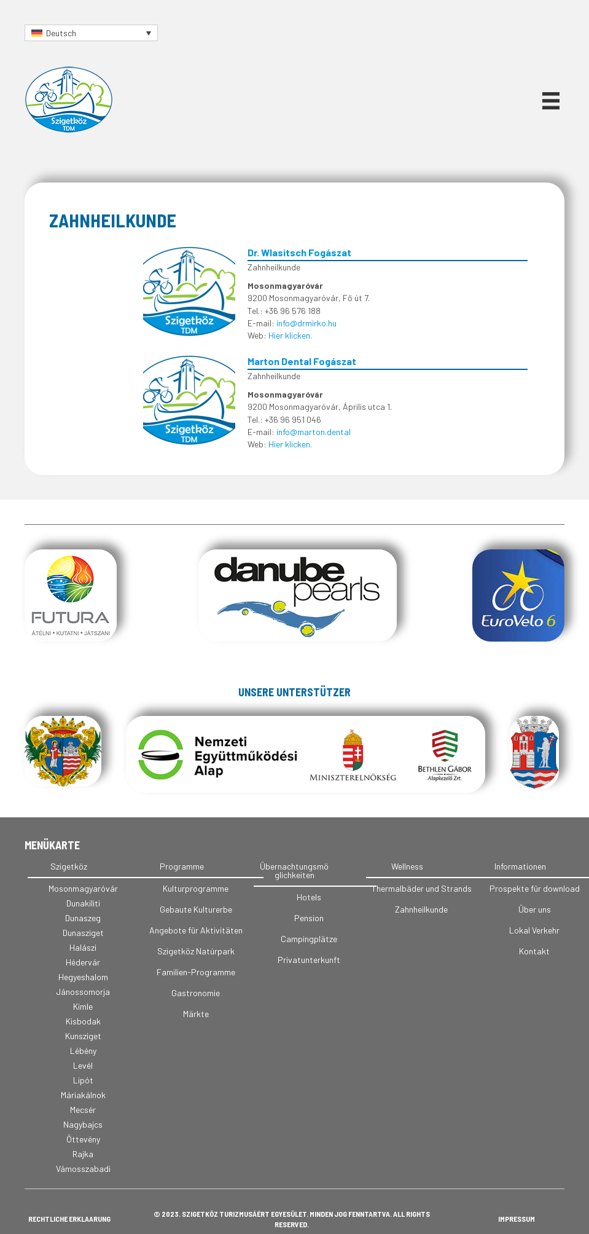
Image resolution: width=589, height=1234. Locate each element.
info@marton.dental (313, 431)
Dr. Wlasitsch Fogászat (299, 252)
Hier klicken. (290, 335)
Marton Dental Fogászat (302, 361)
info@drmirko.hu (306, 323)
